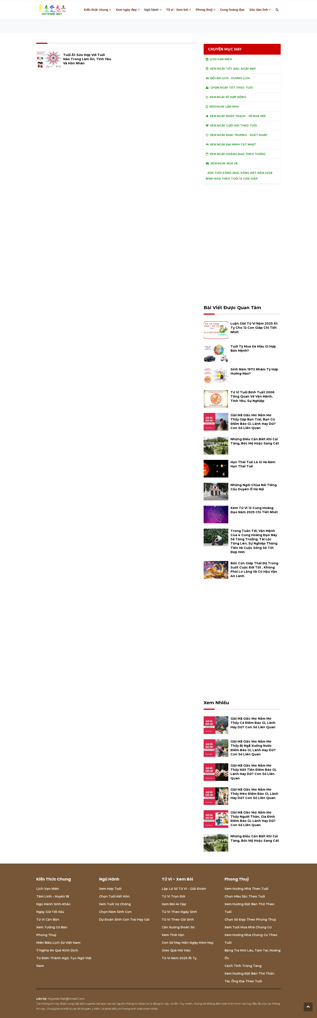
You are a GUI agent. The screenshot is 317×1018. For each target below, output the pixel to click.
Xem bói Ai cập (174, 904)
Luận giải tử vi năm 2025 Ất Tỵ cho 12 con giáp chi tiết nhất (254, 327)
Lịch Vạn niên (47, 889)
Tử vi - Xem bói (177, 9)
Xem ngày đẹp (126, 9)
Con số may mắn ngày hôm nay (188, 943)
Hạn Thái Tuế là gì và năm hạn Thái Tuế (252, 464)
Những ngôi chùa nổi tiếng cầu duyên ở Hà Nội (253, 487)
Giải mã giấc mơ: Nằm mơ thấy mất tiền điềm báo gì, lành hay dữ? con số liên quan (253, 772)
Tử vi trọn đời (173, 896)
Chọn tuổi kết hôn (114, 896)
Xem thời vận (173, 935)
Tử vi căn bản (47, 919)
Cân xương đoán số (178, 927)
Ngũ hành (151, 9)
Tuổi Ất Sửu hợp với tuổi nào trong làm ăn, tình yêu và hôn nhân (87, 59)
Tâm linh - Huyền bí (52, 896)
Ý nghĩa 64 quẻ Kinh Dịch (57, 950)
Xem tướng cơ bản (51, 927)
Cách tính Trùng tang (243, 966)
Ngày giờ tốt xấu (50, 912)
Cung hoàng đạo (232, 9)
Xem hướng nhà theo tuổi (246, 889)
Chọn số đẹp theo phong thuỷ (250, 919)
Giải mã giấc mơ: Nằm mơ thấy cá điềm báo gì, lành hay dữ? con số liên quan (252, 723)
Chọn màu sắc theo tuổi (245, 896)
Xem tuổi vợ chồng (115, 904)
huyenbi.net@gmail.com (66, 998)
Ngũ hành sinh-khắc (53, 904)
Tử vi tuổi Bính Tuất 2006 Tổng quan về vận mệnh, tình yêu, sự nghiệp (252, 396)
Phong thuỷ (204, 9)
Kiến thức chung (96, 9)
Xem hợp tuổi (110, 889)
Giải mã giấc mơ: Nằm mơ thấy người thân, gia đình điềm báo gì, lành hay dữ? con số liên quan (253, 818)
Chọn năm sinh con (115, 912)
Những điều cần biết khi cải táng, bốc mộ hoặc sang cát (254, 441)
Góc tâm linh (258, 9)
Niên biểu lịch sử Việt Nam (58, 943)
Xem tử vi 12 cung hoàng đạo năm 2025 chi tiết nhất (254, 510)
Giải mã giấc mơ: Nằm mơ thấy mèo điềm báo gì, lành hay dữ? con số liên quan (254, 794)
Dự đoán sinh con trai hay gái (124, 919)
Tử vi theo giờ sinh (178, 919)
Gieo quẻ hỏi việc (176, 950)
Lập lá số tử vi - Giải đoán (184, 889)
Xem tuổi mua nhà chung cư (248, 927)
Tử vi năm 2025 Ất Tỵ (179, 958)
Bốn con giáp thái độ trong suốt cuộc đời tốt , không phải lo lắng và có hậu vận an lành (254, 569)
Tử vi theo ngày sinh (179, 912)
